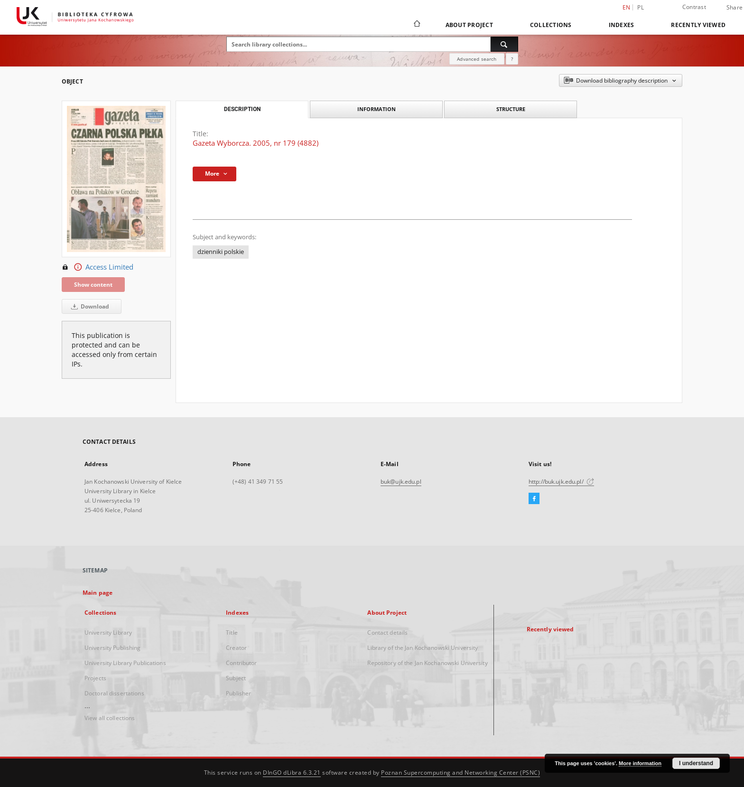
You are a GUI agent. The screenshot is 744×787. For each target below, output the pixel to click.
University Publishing (112, 648)
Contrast (694, 7)
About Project (469, 25)
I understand (696, 763)
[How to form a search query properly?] (512, 59)
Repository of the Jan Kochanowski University (427, 663)
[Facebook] (534, 499)
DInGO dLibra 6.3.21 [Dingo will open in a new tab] (292, 772)
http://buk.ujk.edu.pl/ (561, 482)
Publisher (238, 693)
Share (734, 7)
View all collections (109, 718)
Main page (97, 593)
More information (640, 763)
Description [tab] (242, 109)
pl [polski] (640, 7)
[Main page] (416, 24)
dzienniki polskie (220, 252)
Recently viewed (698, 25)
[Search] (504, 44)
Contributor (241, 663)
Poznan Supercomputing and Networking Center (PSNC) (460, 772)
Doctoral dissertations (114, 693)
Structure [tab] (510, 108)
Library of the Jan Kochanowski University (422, 648)
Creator (236, 648)
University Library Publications (125, 663)
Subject (236, 678)
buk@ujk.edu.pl (401, 482)
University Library (108, 632)
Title (232, 632)
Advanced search (476, 59)
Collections (551, 25)
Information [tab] (376, 108)
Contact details (387, 632)
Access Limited (97, 267)
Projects (95, 678)
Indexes (621, 25)
